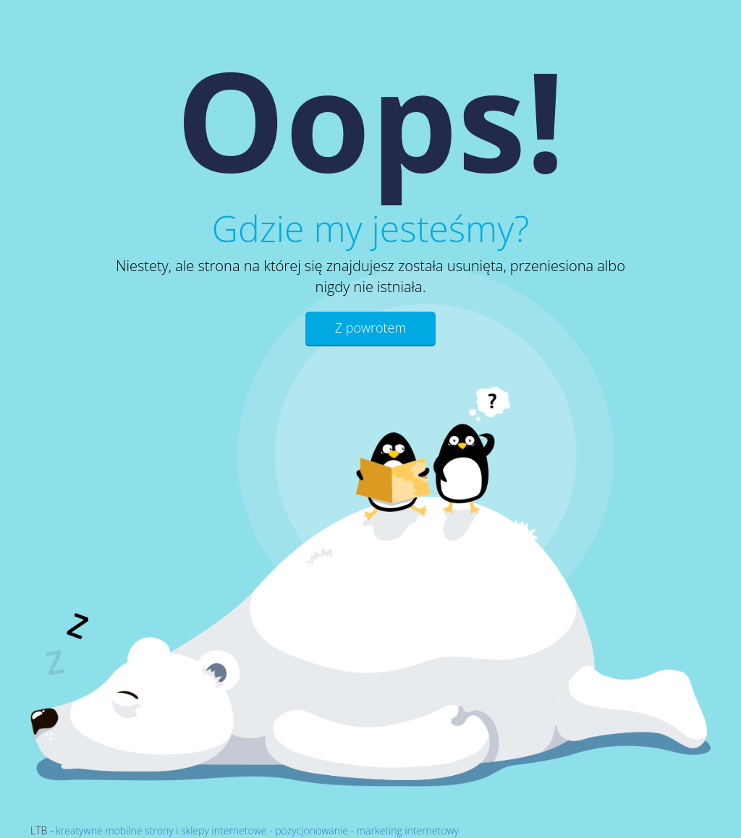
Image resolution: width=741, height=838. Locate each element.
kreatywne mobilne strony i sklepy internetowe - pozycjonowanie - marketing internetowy (257, 830)
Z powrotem (371, 327)
